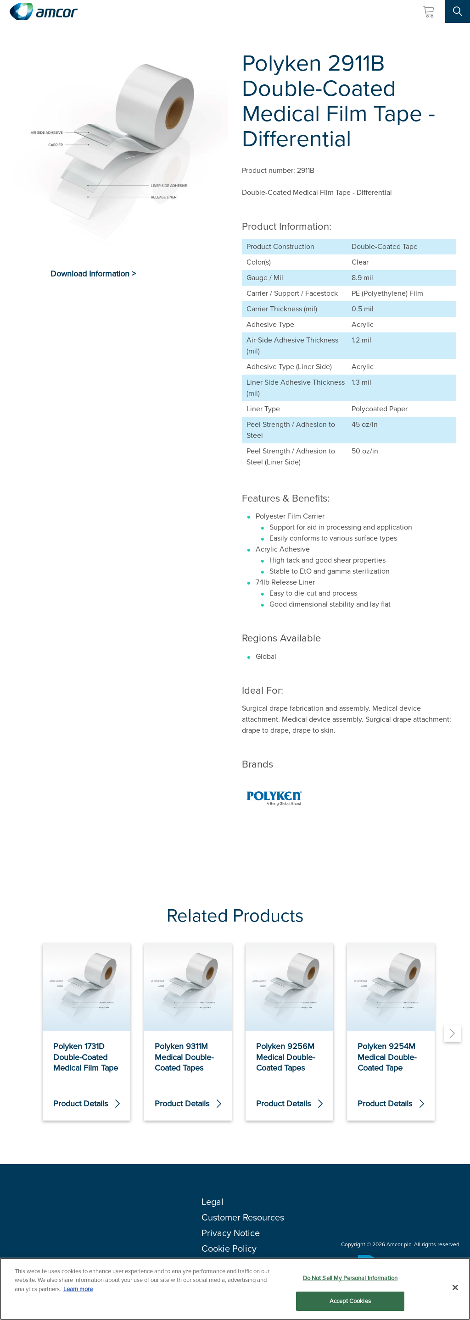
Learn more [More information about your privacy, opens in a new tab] (78, 1289)
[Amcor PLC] (43, 11)
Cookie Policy (229, 1248)
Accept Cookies (350, 1301)
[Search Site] (457, 11)
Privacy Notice (230, 1233)
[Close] (455, 1287)
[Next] (452, 1033)
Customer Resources (242, 1217)
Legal (212, 1202)
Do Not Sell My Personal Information (350, 1278)
